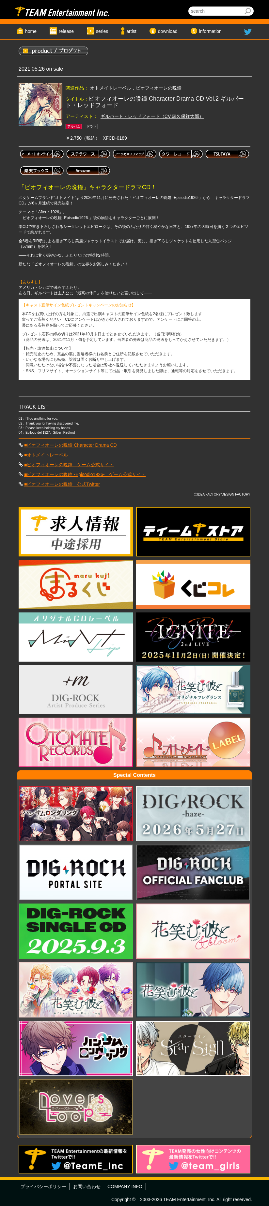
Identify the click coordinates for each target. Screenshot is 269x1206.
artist (131, 31)
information (210, 31)
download (168, 31)
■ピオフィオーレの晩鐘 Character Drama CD (70, 445)
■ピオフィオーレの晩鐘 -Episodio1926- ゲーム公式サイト (85, 474)
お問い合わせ (87, 1186)
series (102, 31)
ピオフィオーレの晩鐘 (159, 88)
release (66, 31)
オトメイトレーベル (110, 88)
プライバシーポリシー (43, 1186)
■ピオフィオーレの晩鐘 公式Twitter (62, 484)
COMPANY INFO (124, 1186)
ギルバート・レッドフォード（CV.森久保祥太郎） (152, 116)
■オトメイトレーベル (46, 454)
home (31, 31)
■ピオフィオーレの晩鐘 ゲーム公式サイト (69, 464)
